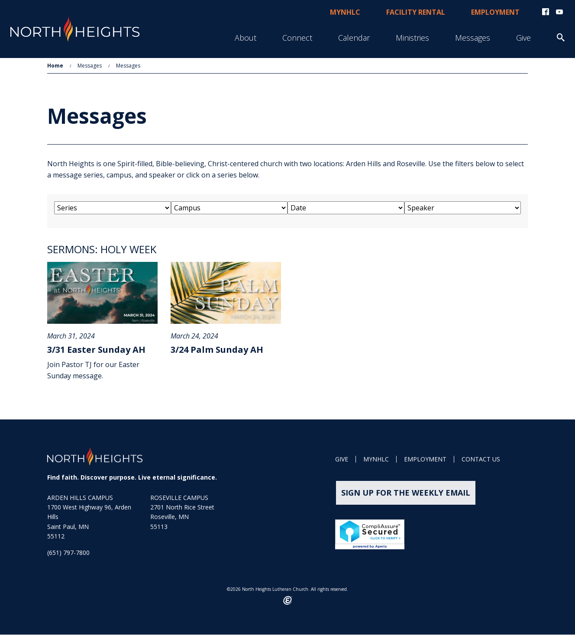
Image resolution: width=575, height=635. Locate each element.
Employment (495, 12)
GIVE (341, 460)
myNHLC (345, 12)
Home (55, 65)
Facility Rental (415, 12)
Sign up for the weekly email (405, 493)
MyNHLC (376, 460)
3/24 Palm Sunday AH (217, 350)
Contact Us (481, 460)
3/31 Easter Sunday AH (96, 350)
